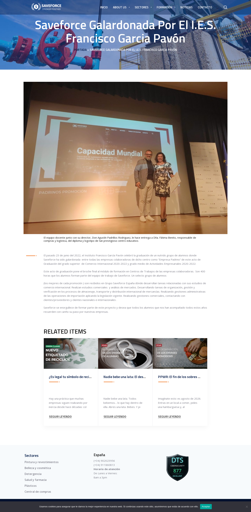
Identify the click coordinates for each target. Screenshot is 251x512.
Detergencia (33, 474)
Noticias (186, 7)
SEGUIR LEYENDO (60, 416)
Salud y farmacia (36, 480)
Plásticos (31, 486)
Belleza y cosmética (38, 468)
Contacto (205, 7)
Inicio (104, 7)
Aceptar (206, 506)
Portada (80, 50)
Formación (164, 7)
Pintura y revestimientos (42, 462)
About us (120, 7)
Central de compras (38, 492)
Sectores (142, 7)
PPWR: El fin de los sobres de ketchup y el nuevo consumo (201, 376)
